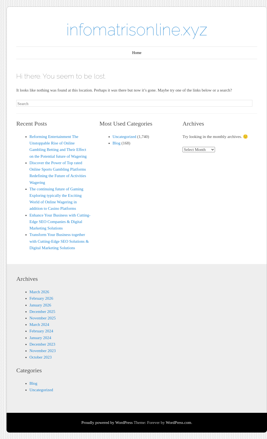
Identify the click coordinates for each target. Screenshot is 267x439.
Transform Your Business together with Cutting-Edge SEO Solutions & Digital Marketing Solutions (59, 241)
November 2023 (43, 351)
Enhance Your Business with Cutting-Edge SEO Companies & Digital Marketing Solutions (60, 221)
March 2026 (39, 292)
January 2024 (40, 338)
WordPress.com (178, 422)
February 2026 (41, 298)
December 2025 (42, 311)
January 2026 (40, 305)
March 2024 (39, 324)
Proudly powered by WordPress (107, 422)
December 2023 (42, 344)
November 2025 (43, 318)
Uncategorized (124, 136)
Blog (117, 143)
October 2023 (41, 357)
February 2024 (41, 331)
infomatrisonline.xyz (136, 29)
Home (136, 53)
